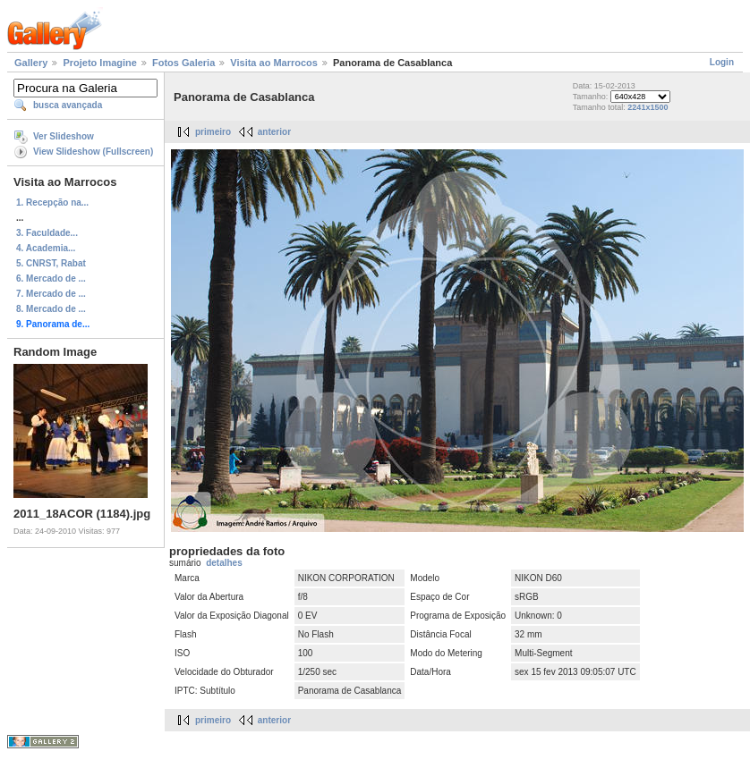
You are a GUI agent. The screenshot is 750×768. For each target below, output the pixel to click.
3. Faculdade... (47, 233)
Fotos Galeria (183, 62)
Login (722, 62)
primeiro (213, 132)
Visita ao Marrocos (274, 62)
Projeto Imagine (100, 62)
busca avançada (67, 105)
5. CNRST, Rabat (51, 263)
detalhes (224, 563)
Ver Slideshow (63, 136)
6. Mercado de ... (51, 278)
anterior (274, 132)
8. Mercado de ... (51, 309)
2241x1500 (647, 107)
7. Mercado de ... (51, 294)
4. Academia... (45, 248)
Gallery (30, 62)
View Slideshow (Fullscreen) (93, 151)
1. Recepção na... (52, 202)
